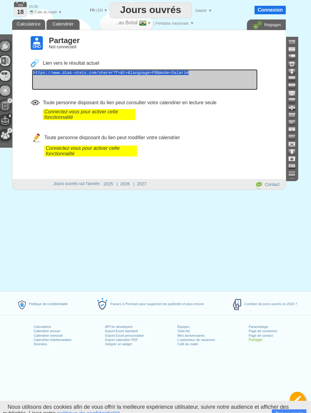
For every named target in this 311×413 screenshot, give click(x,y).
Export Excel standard (121, 331)
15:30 (33, 7)
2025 (108, 183)
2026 (125, 183)
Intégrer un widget (118, 344)
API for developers (119, 327)
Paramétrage (258, 327)
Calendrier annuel (47, 331)
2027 (141, 183)
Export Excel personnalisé (124, 335)
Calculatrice (42, 327)
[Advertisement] (148, 239)
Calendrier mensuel (48, 335)
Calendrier (63, 23)
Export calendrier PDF (121, 340)
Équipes (183, 327)
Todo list (183, 331)
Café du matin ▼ (45, 12)
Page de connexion (263, 331)
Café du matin (187, 344)
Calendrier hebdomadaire (52, 340)
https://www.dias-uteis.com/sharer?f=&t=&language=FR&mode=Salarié (158, 81)
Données (40, 344)
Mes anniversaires (190, 335)
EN (100, 10)
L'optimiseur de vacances (196, 340)
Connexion (270, 9)
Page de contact (261, 335)
